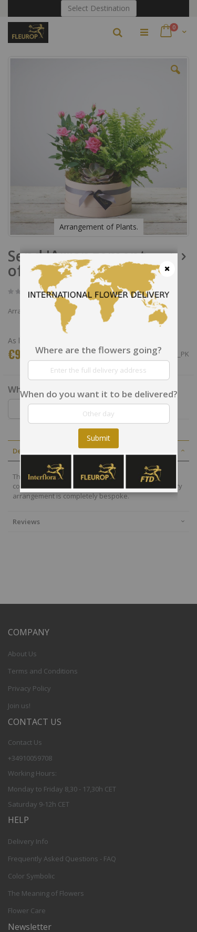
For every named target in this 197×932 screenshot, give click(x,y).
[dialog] (99, 466)
